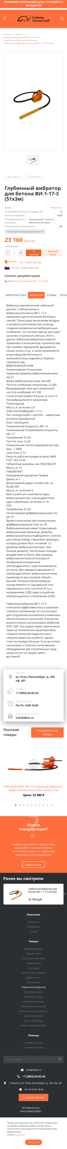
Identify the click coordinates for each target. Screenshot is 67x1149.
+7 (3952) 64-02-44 (27, 693)
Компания (33, 914)
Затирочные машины (33, 972)
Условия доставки (33, 1047)
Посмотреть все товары (47, 732)
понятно (33, 1142)
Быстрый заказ (53, 253)
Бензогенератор (33, 1015)
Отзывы (51, 295)
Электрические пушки (33, 1006)
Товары (33, 941)
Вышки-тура (34, 953)
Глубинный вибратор (34, 987)
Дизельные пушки (33, 1001)
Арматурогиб (33, 963)
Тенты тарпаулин (34, 1020)
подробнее (20, 1134)
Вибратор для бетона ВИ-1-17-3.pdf (28, 281)
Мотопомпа (33, 982)
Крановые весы (34, 991)
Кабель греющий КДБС (33, 1025)
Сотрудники (33, 926)
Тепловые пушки (33, 996)
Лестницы (33, 968)
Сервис (33, 931)
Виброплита (34, 977)
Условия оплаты (33, 1042)
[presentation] (65, 894)
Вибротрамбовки (33, 948)
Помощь (33, 1035)
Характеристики (15, 295)
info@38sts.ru (25, 718)
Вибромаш (56, 207)
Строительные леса (33, 958)
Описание (36, 295)
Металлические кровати (33, 1011)
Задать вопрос (33, 864)
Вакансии (33, 921)
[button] (16, 805)
